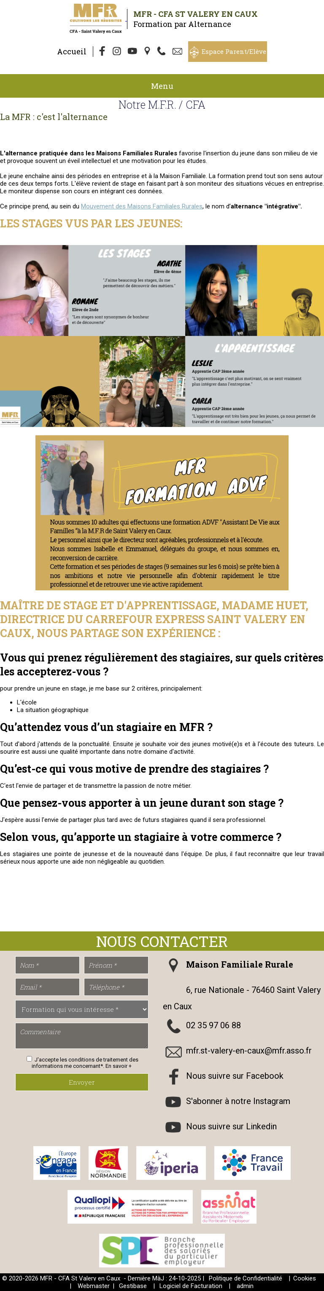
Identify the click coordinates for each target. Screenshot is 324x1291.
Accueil (71, 51)
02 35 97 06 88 (213, 1026)
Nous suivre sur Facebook (235, 1076)
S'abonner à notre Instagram (238, 1101)
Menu (162, 86)
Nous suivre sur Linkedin (231, 1127)
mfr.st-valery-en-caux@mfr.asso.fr (249, 1051)
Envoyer (82, 1082)
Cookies (304, 1278)
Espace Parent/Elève (234, 51)
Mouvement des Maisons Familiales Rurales (141, 206)
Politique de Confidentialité (245, 1278)
